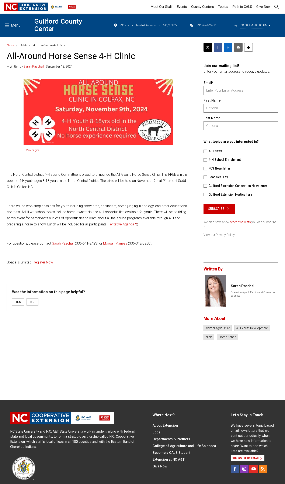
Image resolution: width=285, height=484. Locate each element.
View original (33, 150)
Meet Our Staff (161, 7)
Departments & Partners (171, 439)
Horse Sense (227, 337)
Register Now (43, 262)
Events (182, 7)
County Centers (202, 7)
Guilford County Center (58, 25)
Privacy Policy (225, 234)
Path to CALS (242, 7)
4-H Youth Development (252, 328)
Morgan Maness (115, 243)
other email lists (240, 222)
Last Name (212, 118)
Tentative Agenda (121, 224)
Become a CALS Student (171, 453)
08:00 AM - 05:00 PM (255, 25)
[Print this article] (248, 47)
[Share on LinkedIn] (228, 47)
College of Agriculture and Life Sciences (184, 446)
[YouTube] (253, 469)
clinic (208, 337)
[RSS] (263, 469)
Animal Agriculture (217, 328)
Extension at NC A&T (169, 459)
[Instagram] (244, 469)
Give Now (263, 7)
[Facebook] (235, 469)
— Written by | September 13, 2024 (39, 66)
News (10, 45)
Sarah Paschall (34, 66)
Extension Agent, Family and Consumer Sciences (253, 294)
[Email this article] (238, 47)
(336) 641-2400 (203, 25)
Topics (223, 7)
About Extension (165, 425)
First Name (212, 100)
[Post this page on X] (208, 47)
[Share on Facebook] (218, 47)
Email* (208, 83)
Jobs (156, 432)
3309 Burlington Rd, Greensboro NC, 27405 (145, 25)
